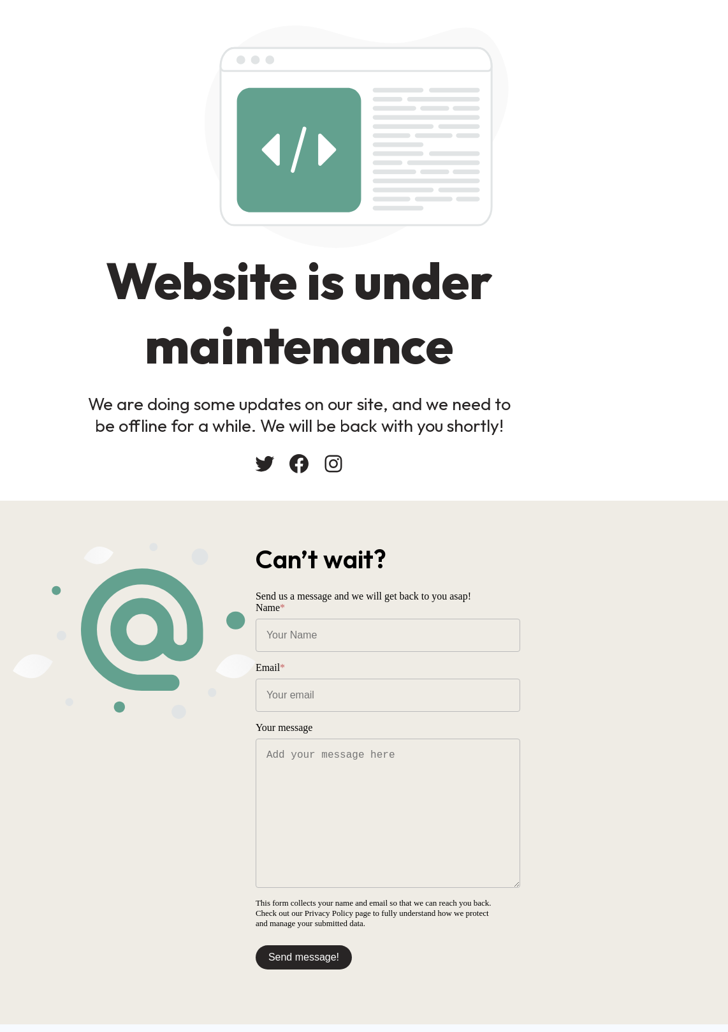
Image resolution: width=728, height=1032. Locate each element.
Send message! (412, 955)
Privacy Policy (675, 912)
